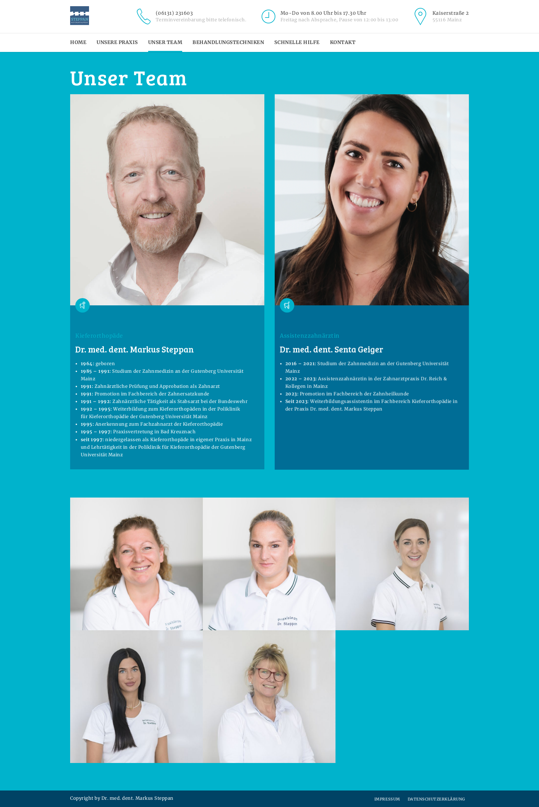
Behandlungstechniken (228, 42)
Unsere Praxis (117, 42)
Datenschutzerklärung (436, 799)
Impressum (387, 799)
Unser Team (165, 42)
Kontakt (343, 42)
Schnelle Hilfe (296, 42)
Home (78, 42)
